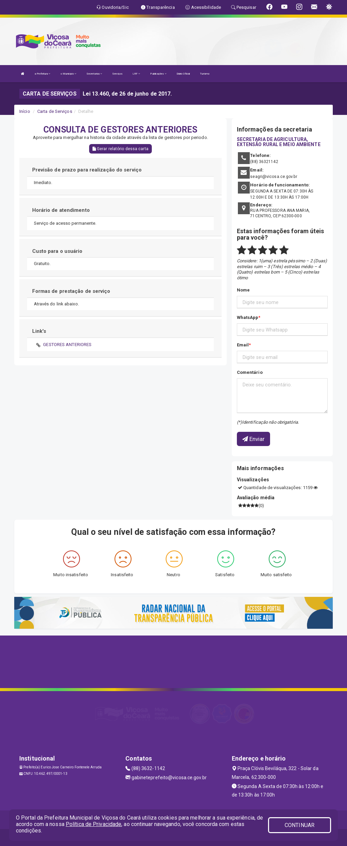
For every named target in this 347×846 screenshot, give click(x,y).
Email (243, 344)
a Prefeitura (42, 73)
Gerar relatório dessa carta (120, 148)
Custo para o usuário (57, 251)
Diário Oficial (183, 73)
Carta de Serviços (54, 111)
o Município (68, 73)
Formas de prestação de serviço (71, 291)
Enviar (253, 439)
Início (24, 111)
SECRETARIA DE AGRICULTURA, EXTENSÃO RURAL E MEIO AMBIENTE (279, 142)
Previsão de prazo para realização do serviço (87, 170)
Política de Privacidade (93, 824)
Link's (39, 331)
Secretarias (94, 73)
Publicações (158, 73)
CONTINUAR (299, 825)
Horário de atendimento (61, 210)
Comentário (250, 372)
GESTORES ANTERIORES (67, 344)
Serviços (117, 73)
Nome (243, 290)
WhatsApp (248, 317)
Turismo (204, 73)
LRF (136, 73)
